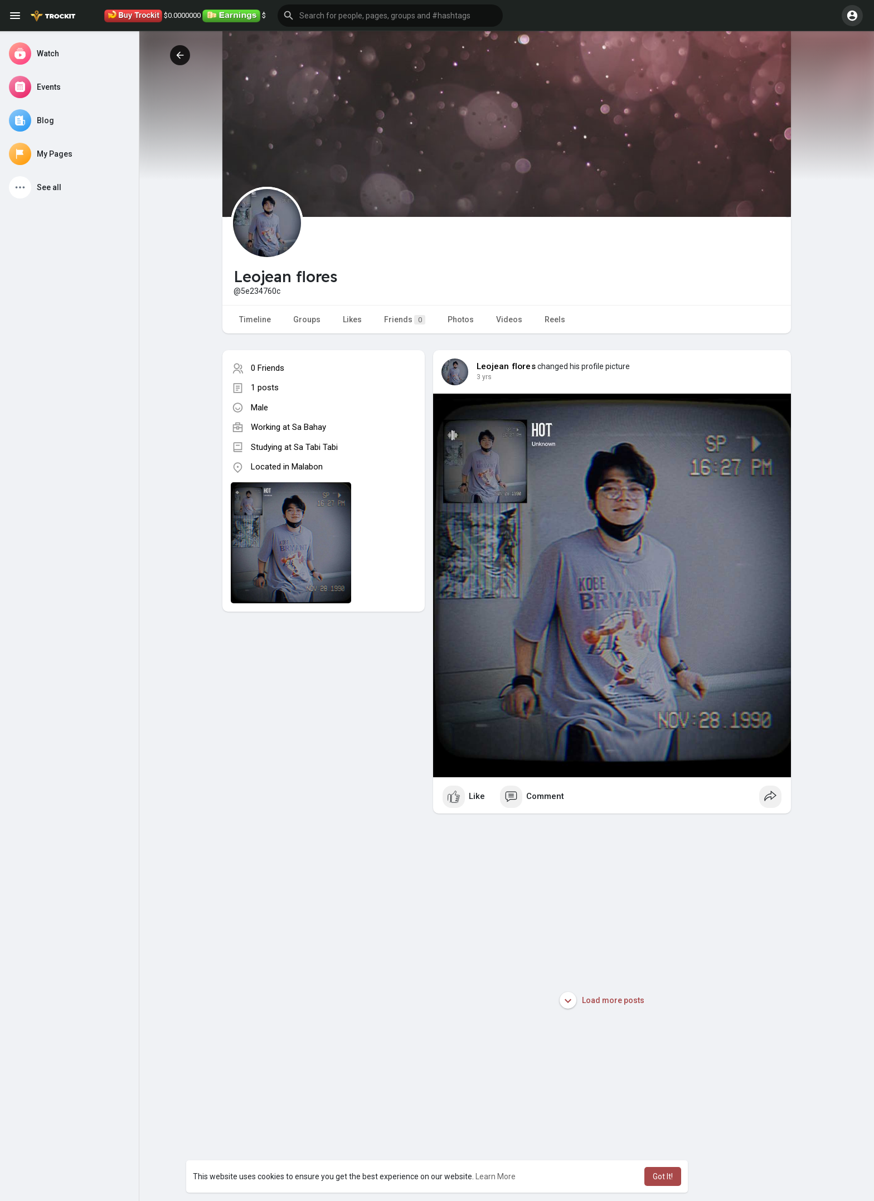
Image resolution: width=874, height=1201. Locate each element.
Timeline (255, 319)
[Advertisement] (323, 712)
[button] (390, 15)
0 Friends (267, 368)
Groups (307, 319)
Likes (352, 319)
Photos (461, 319)
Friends (404, 320)
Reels (555, 319)
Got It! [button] (663, 1176)
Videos (509, 319)
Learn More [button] (495, 1176)
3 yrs (484, 377)
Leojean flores (506, 366)
